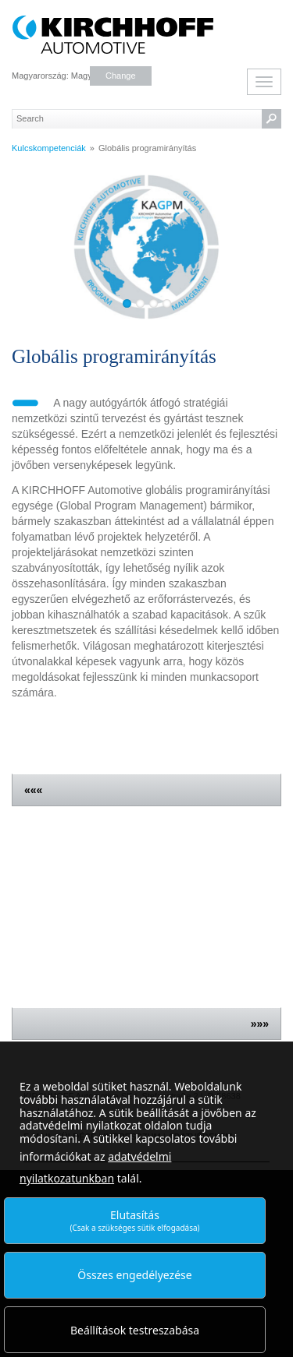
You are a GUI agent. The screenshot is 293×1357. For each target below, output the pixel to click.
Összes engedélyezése (134, 1274)
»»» (260, 1023)
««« (33, 790)
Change (120, 75)
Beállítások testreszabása (134, 1330)
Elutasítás (134, 1220)
